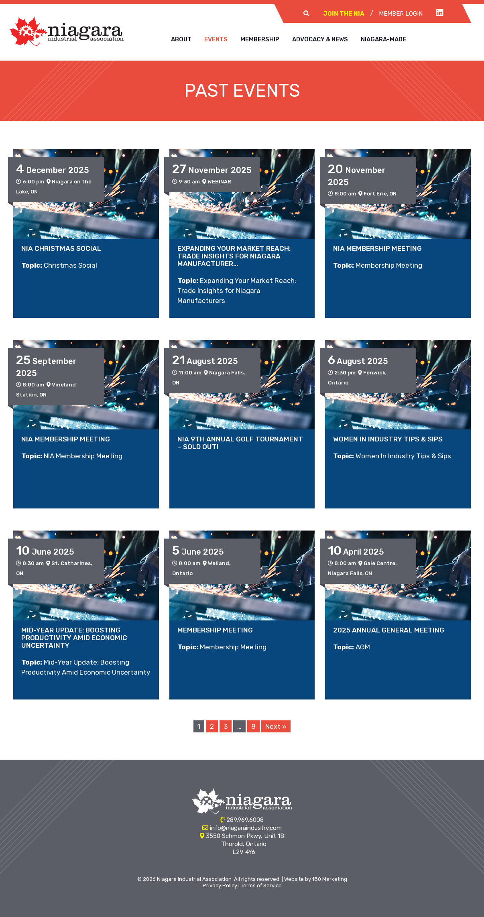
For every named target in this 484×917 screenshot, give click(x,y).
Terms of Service (261, 885)
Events (216, 39)
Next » (276, 726)
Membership (259, 39)
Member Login (401, 13)
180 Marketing (329, 879)
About (181, 39)
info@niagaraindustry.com (246, 828)
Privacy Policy (220, 885)
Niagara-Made (383, 39)
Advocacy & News (320, 39)
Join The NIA (343, 13)
